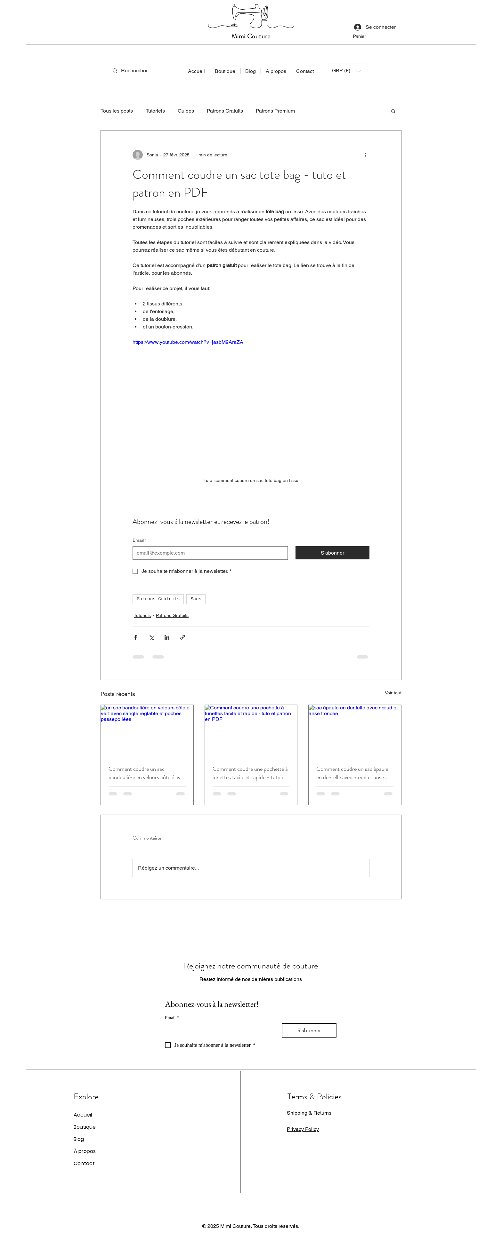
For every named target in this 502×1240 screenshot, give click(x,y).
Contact (84, 1163)
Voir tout (393, 692)
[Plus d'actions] (365, 155)
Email (140, 540)
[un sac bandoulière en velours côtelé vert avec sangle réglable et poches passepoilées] (147, 731)
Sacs (195, 599)
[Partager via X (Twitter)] (151, 637)
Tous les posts (117, 111)
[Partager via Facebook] (136, 637)
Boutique (85, 1127)
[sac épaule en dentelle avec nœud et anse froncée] (355, 731)
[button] (366, 36)
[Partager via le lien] (183, 637)
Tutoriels (155, 111)
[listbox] (346, 71)
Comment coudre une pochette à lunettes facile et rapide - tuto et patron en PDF (250, 773)
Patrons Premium (275, 111)
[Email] (208, 553)
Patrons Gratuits (225, 111)
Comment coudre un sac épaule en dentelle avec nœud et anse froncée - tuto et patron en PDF (353, 773)
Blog (79, 1139)
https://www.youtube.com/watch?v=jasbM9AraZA (188, 342)
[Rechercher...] (139, 71)
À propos (85, 1151)
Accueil (83, 1114)
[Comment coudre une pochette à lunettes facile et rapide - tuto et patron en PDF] (251, 731)
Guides (186, 111)
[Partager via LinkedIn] (167, 637)
